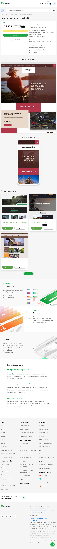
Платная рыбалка (7, 261)
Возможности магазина (8, 453)
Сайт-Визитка (5, 464)
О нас (2, 429)
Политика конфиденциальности (39, 518)
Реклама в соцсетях (25, 475)
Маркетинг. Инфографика (46, 464)
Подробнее (20, 228)
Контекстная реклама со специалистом (27, 465)
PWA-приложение (44, 446)
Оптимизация (24, 447)
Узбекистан (43, 482)
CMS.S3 (3, 436)
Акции (22, 479)
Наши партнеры (5, 482)
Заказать (15, 35)
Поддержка (4, 446)
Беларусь (43, 475)
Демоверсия (8, 228)
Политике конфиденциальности (39, 510)
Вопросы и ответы (6, 450)
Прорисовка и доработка (46, 457)
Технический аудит (25, 457)
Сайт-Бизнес (4, 471)
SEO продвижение (26, 440)
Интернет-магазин (6, 475)
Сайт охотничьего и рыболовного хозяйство (14, 222)
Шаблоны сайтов (25, 429)
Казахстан (43, 479)
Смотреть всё (28, 274)
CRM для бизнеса (44, 432)
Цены (2, 425)
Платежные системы (7, 457)
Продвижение (24, 443)
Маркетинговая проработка (28, 450)
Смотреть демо (15, 31)
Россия (42, 486)
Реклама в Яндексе (44, 429)
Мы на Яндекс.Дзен (44, 468)
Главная (41, 425)
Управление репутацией (27, 454)
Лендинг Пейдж (5, 468)
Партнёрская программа (8, 485)
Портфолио (4, 432)
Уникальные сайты (25, 425)
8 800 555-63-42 (45, 3)
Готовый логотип (44, 454)
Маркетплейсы (25, 483)
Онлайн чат (42, 436)
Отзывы (3, 439)
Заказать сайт (47, 5)
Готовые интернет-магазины (28, 432)
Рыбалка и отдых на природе (39, 222)
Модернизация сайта (26, 436)
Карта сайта (33, 520)
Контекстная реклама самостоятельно (26, 471)
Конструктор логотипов (46, 443)
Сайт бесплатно (5, 489)
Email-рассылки (43, 439)
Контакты (3, 443)
